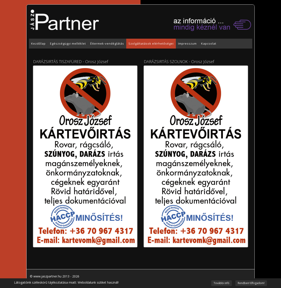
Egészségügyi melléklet (68, 43)
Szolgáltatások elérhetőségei (151, 43)
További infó (221, 283)
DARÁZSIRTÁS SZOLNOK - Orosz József (179, 61)
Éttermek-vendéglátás (107, 43)
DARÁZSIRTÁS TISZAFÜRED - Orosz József (70, 61)
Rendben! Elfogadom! (251, 283)
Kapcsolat (208, 43)
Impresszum (187, 43)
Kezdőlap (38, 43)
